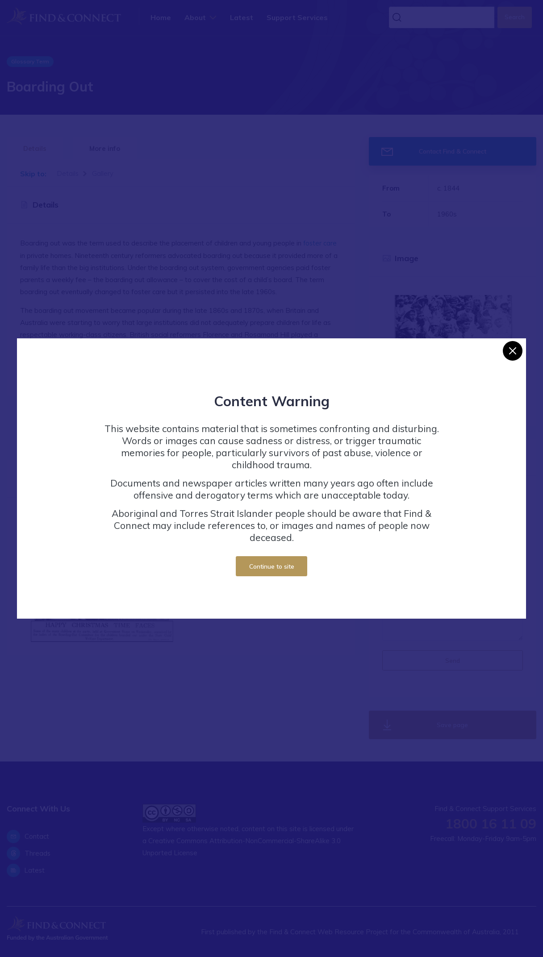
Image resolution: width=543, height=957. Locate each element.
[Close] (512, 351)
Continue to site (271, 566)
